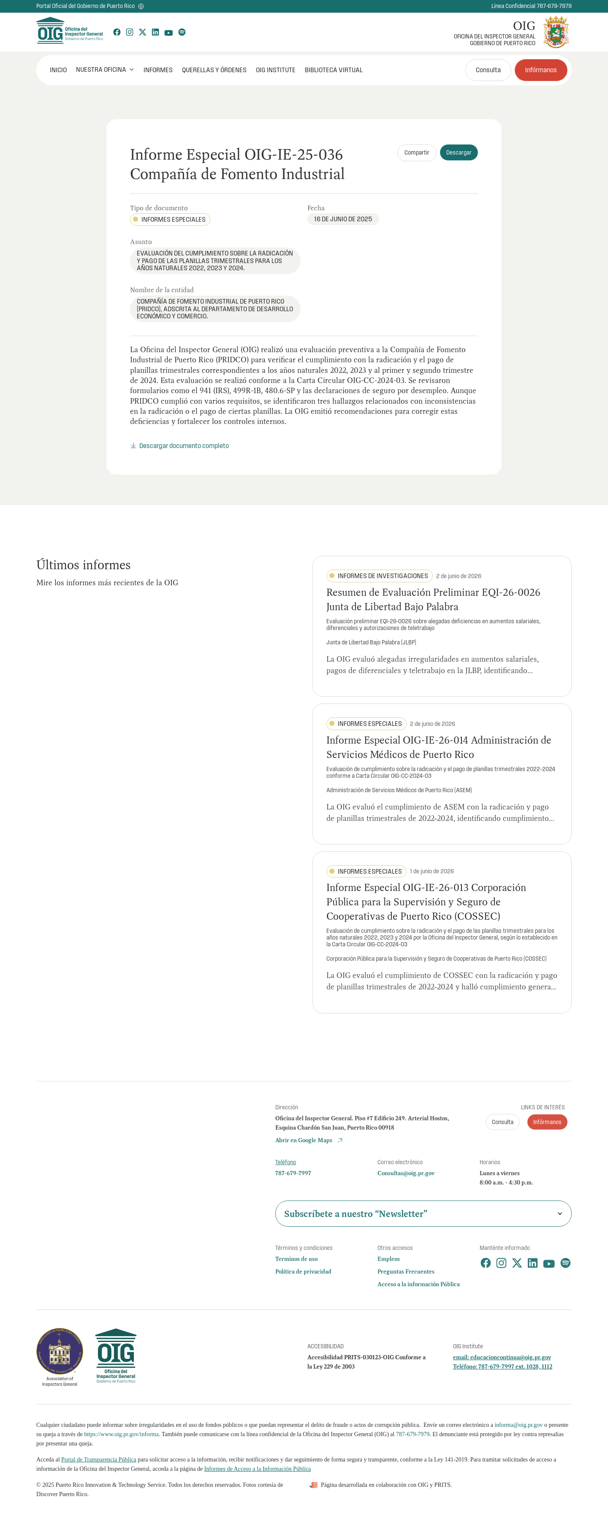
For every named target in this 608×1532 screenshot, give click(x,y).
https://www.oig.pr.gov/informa (121, 1434)
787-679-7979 (412, 1434)
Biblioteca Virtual (334, 69)
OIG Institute (276, 69)
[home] (69, 32)
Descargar (459, 152)
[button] (105, 69)
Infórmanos (541, 69)
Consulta (488, 69)
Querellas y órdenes (214, 69)
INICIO (58, 69)
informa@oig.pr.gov (518, 1425)
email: (461, 1357)
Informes (158, 69)
